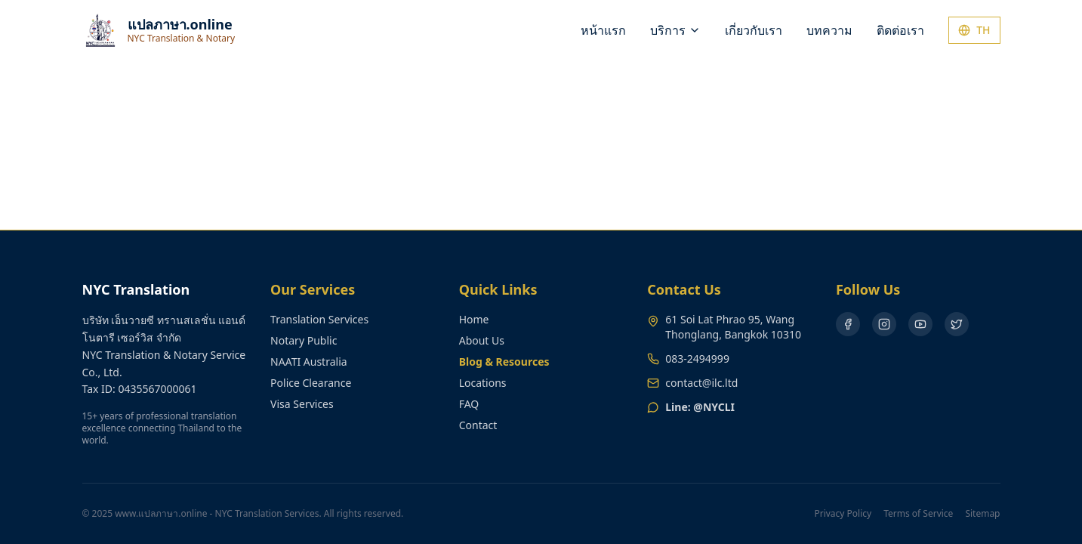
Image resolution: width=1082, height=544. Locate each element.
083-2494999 (697, 358)
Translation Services (319, 319)
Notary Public (303, 340)
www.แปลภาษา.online (161, 513)
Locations (483, 383)
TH (974, 30)
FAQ (469, 404)
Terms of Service (918, 514)
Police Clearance (310, 383)
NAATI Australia (308, 361)
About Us (481, 340)
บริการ (675, 30)
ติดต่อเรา (900, 30)
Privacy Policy (842, 514)
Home (474, 319)
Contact (478, 425)
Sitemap (982, 514)
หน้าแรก (603, 30)
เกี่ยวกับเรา (753, 30)
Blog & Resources (504, 361)
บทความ (829, 30)
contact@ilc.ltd (701, 383)
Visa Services (302, 404)
